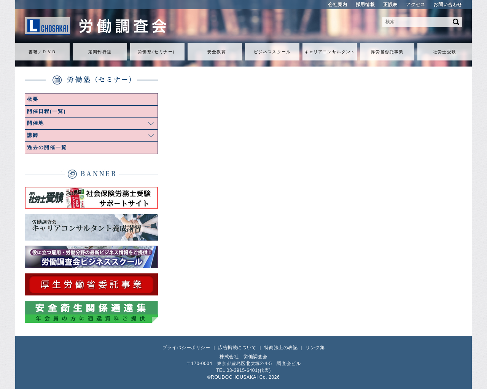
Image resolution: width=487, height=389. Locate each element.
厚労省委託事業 (387, 51)
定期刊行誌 (99, 51)
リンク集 (315, 347)
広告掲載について (237, 347)
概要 (32, 99)
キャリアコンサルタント (329, 51)
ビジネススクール (272, 51)
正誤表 (390, 4)
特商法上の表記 (281, 347)
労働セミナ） (157, 51)
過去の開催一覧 (47, 147)
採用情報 (365, 4)
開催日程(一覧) (46, 111)
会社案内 (337, 4)
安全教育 (216, 51)
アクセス (415, 4)
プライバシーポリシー (186, 347)
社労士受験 (444, 51)
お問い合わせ (447, 4)
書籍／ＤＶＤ (42, 51)
